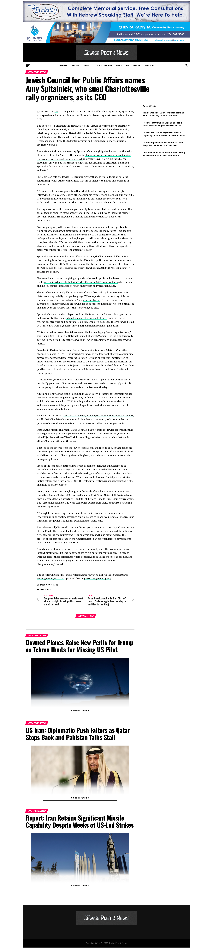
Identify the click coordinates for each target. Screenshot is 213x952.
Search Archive (122, 65)
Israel (87, 65)
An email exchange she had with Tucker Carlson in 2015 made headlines (83, 282)
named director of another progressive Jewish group (74, 267)
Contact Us (149, 65)
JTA (57, 111)
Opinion (136, 65)
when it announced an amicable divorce (88, 318)
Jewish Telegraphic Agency (118, 582)
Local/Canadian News (103, 65)
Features (63, 65)
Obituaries (75, 65)
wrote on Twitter (92, 300)
